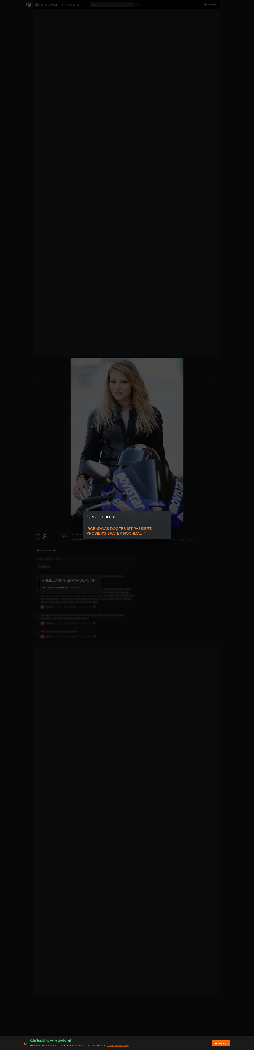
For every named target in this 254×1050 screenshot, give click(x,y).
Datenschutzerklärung (118, 1045)
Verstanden (221, 1043)
